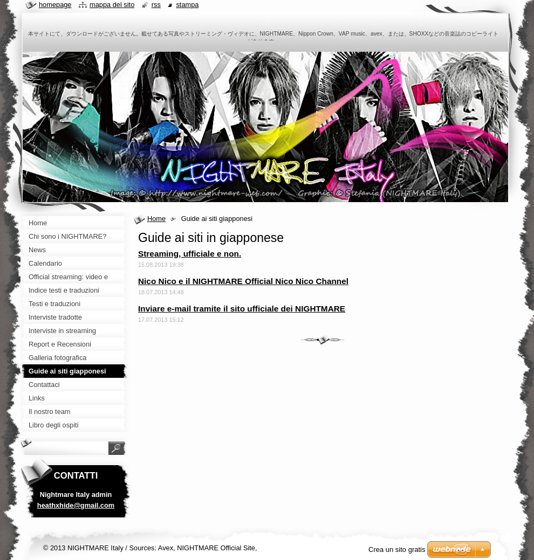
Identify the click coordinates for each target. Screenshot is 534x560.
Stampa (187, 5)
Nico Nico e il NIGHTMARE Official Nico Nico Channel (243, 281)
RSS (156, 5)
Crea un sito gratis (397, 549)
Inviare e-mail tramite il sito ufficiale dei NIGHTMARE (241, 308)
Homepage (55, 5)
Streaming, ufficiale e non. (189, 253)
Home (156, 219)
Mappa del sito (112, 5)
